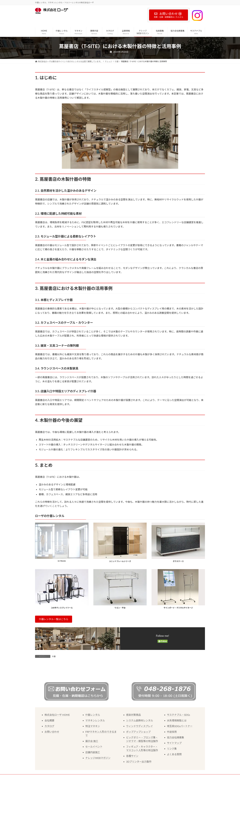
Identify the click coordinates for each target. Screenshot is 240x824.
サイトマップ (174, 777)
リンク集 (172, 783)
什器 (54, 656)
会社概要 (49, 754)
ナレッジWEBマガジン (98, 792)
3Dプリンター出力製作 (138, 796)
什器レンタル (92, 749)
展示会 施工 (91, 775)
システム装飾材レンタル (139, 754)
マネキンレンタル (95, 754)
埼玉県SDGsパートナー (180, 760)
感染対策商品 (133, 749)
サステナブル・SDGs (178, 749)
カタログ (49, 760)
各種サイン (132, 790)
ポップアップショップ (138, 766)
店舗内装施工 (92, 786)
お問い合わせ (52, 766)
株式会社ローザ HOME (57, 749)
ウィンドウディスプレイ (139, 760)
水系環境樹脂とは (177, 754)
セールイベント (94, 781)
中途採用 (172, 766)
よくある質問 (174, 788)
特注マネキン (92, 760)
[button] (53, 619)
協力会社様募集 (175, 771)
